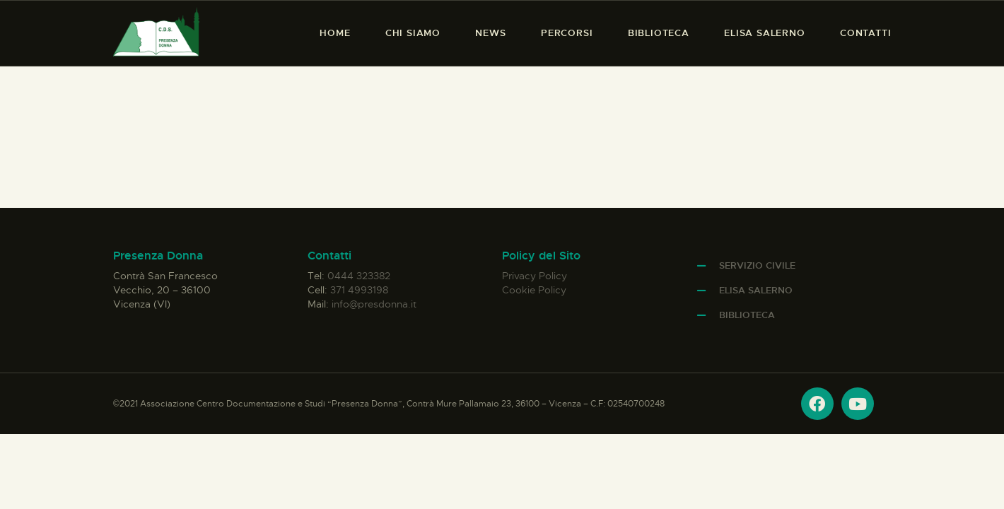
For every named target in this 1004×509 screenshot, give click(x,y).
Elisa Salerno (756, 290)
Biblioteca (747, 315)
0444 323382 (358, 275)
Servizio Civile (757, 265)
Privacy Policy (534, 275)
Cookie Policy (534, 289)
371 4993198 (359, 289)
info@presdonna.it (374, 304)
